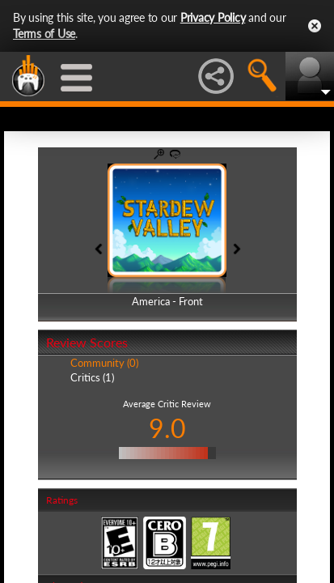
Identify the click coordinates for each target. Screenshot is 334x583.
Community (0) (104, 362)
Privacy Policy (213, 17)
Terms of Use (44, 33)
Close (314, 25)
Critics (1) (92, 377)
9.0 (167, 428)
